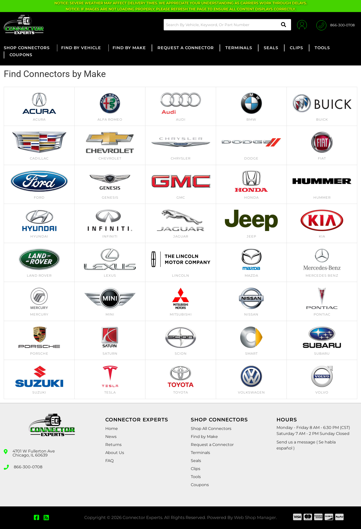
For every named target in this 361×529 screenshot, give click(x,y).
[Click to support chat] (335, 25)
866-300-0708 (28, 467)
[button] (226, 24)
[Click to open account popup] (301, 24)
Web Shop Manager (255, 517)
